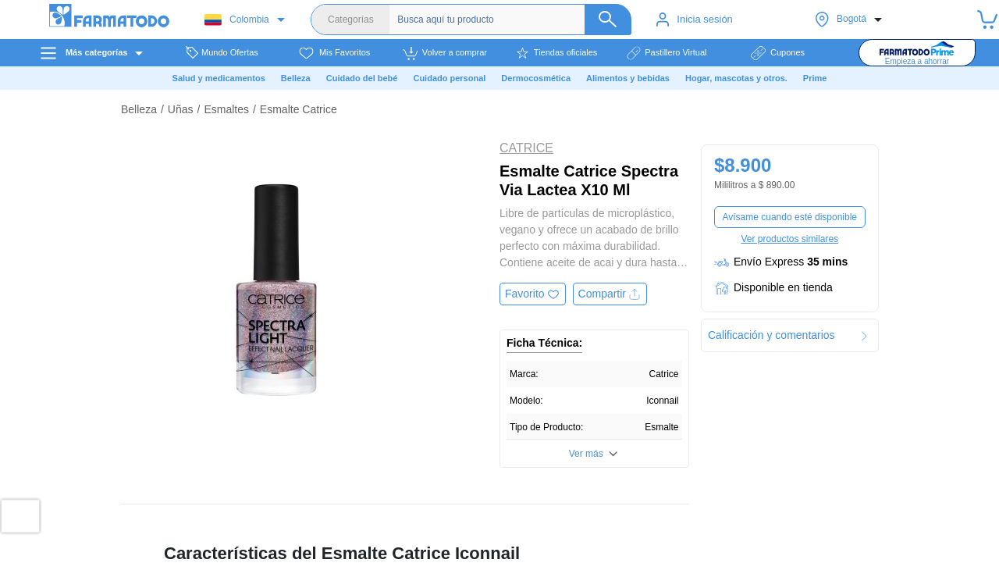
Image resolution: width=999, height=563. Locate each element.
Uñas (181, 109)
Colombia (236, 20)
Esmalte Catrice (298, 109)
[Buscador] (514, 19)
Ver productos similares (789, 238)
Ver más (586, 453)
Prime (815, 78)
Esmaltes (226, 109)
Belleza (139, 109)
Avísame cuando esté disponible (789, 217)
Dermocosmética (536, 78)
